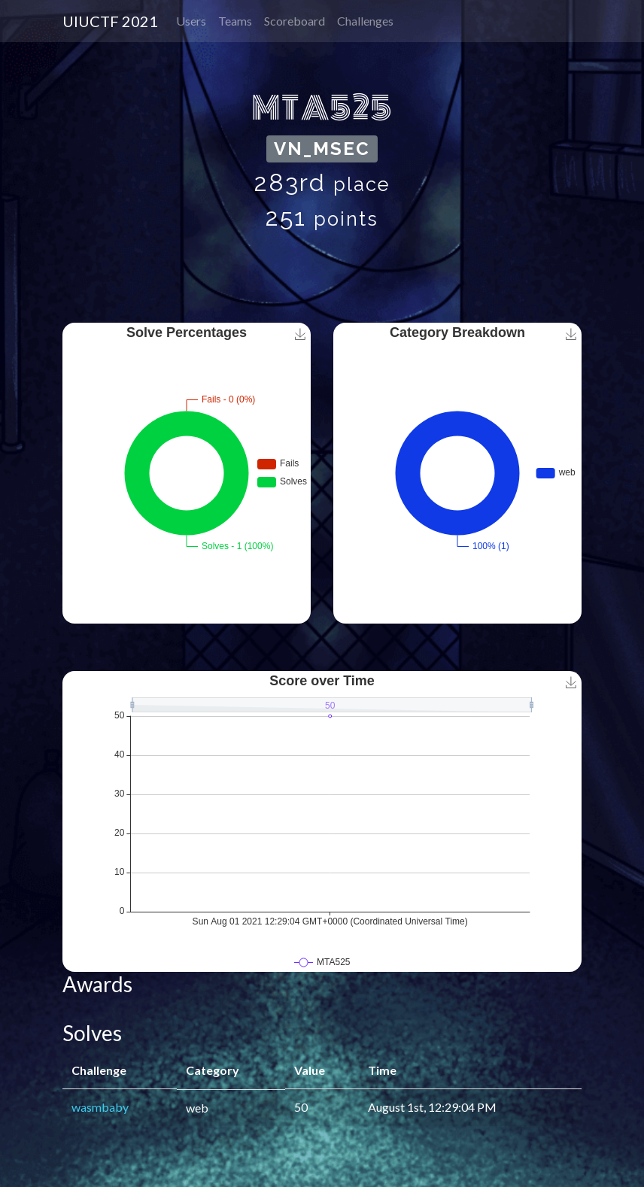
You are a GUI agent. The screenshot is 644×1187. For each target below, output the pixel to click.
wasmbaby (100, 1107)
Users (191, 21)
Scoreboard (294, 21)
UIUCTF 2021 (110, 21)
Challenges (365, 21)
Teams (235, 21)
